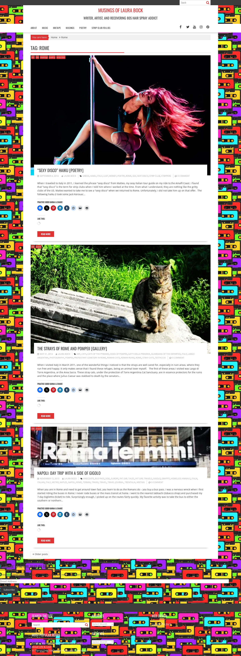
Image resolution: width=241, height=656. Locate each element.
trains (95, 482)
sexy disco (142, 176)
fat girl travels (143, 478)
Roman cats (113, 357)
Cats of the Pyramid (98, 354)
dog (107, 478)
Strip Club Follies (101, 28)
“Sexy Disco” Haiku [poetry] (60, 170)
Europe (115, 478)
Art (33, 57)
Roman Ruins (128, 357)
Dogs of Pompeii (118, 354)
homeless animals (181, 478)
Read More (45, 234)
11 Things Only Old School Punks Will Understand (60, 650)
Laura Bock (69, 176)
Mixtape (57, 28)
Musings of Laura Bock (120, 10)
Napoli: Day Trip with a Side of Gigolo (69, 473)
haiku (93, 176)
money (112, 176)
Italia (194, 478)
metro (55, 482)
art (79, 354)
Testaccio (160, 357)
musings (44, 57)
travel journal (116, 482)
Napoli (71, 482)
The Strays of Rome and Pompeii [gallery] (72, 348)
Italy (99, 176)
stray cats (148, 357)
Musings (70, 28)
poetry (83, 28)
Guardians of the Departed (166, 354)
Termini (87, 482)
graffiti (166, 478)
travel (38, 246)
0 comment (184, 176)
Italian (41, 482)
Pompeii (69, 357)
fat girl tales (127, 478)
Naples (63, 482)
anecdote (88, 478)
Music (45, 28)
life (37, 57)
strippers (166, 176)
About (34, 28)
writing (141, 482)
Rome (129, 176)
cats (84, 354)
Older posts (41, 554)
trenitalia (130, 482)
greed (86, 176)
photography (57, 357)
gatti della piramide (139, 354)
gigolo (157, 478)
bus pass (99, 478)
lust (105, 176)
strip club (61, 57)
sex (134, 176)
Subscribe (9, 589)
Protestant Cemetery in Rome (90, 357)
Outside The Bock (162, 624)
